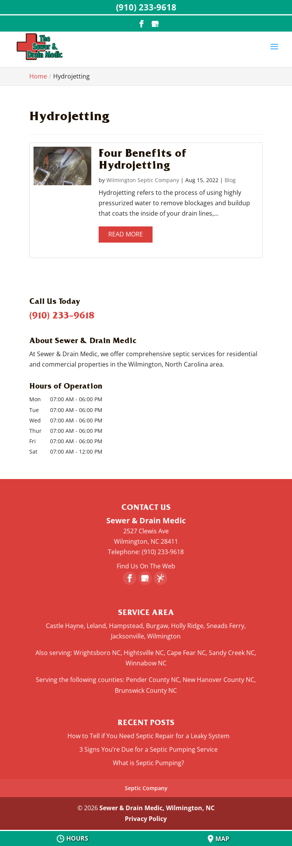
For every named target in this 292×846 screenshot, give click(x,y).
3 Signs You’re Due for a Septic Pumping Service (148, 749)
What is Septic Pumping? (148, 763)
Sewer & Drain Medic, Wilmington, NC (157, 808)
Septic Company (146, 788)
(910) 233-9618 (61, 315)
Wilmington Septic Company (142, 180)
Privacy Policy (146, 818)
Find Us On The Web (146, 566)
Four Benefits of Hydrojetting (142, 158)
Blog (230, 180)
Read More (125, 234)
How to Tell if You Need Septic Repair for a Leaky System (148, 736)
